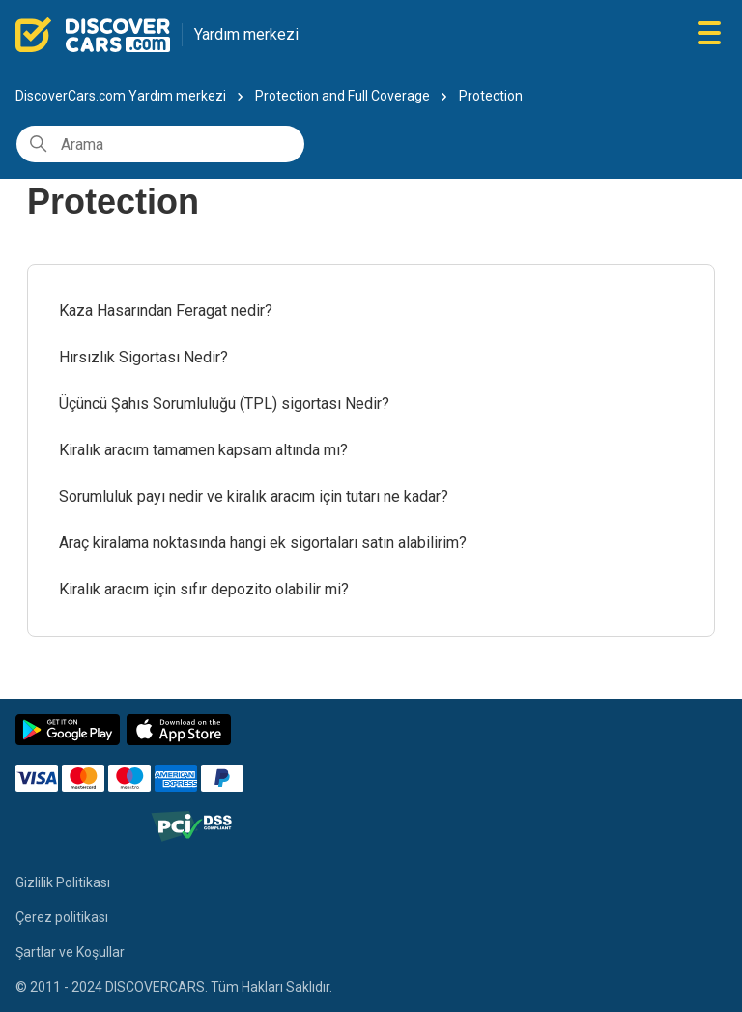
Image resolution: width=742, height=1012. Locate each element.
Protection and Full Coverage (342, 95)
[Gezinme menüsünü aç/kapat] (709, 34)
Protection (491, 95)
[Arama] (160, 144)
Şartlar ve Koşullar (70, 952)
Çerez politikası (61, 917)
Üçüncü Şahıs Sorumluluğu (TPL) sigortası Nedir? (224, 403)
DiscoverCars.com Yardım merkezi (120, 95)
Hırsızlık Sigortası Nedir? (143, 357)
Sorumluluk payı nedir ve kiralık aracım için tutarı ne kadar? (253, 496)
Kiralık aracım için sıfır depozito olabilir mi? (204, 589)
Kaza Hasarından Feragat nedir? (165, 311)
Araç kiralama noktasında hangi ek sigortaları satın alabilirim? (263, 543)
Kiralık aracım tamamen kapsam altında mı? (203, 450)
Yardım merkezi (246, 34)
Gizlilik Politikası (62, 882)
